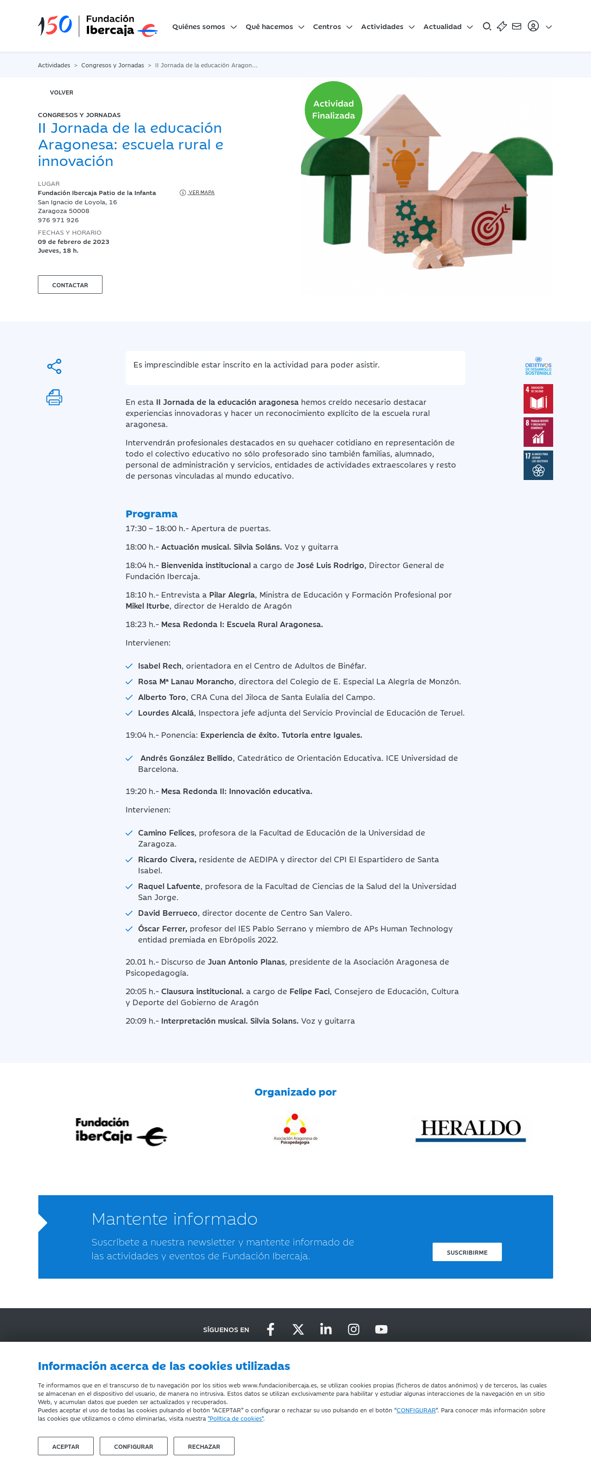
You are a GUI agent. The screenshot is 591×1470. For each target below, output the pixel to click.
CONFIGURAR (416, 1409)
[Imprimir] (54, 397)
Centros (327, 26)
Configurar (133, 1446)
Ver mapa (196, 192)
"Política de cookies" (235, 1418)
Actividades (382, 26)
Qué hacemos (269, 26)
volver (61, 92)
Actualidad (442, 26)
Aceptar (65, 1446)
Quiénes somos (198, 26)
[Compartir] (54, 366)
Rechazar (204, 1446)
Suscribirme (467, 1252)
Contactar (70, 284)
